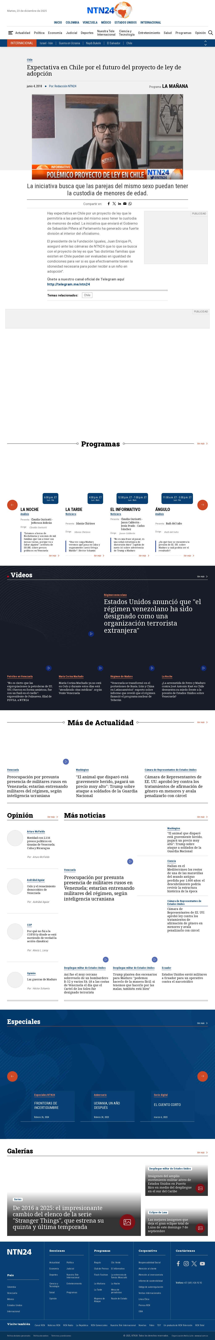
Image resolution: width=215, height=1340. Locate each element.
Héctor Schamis (41, 988)
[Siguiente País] (205, 45)
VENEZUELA (90, 22)
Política (39, 33)
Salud (168, 33)
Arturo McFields (36, 831)
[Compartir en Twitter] (114, 204)
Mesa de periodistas (116, 1291)
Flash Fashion (101, 1274)
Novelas (142, 1325)
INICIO (58, 22)
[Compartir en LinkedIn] (119, 204)
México (10, 1299)
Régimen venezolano (115, 595)
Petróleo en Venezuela (20, 676)
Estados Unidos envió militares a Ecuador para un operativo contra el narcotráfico (184, 978)
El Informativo (125, 509)
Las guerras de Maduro (42, 979)
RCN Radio (68, 1325)
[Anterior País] (205, 41)
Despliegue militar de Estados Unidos (85, 967)
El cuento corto (167, 1105)
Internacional (13, 1311)
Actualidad (22, 33)
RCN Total (199, 1325)
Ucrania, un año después (107, 1105)
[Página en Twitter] (194, 1264)
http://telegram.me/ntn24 (68, 284)
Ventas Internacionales (150, 1293)
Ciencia (171, 861)
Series (17, 1199)
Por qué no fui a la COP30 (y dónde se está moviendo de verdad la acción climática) (41, 936)
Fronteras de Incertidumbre (46, 1105)
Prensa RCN (144, 1305)
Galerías (20, 1151)
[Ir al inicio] (23, 1258)
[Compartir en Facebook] (108, 204)
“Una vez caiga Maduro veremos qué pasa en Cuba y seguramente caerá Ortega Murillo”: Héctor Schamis (84, 546)
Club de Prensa (101, 1268)
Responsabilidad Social (150, 1262)
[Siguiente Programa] (202, 505)
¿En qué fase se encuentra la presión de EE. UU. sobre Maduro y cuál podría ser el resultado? (174, 546)
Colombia (11, 1287)
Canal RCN (40, 1325)
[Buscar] (210, 33)
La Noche (30, 509)
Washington (82, 769)
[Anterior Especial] (12, 1076)
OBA (141, 1311)
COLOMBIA (72, 22)
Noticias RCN (54, 1325)
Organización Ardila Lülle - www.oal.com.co (190, 1336)
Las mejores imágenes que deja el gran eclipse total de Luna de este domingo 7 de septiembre (168, 1225)
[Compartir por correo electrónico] (124, 204)
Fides (151, 1325)
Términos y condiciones (61, 1336)
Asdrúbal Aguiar (36, 880)
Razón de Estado (119, 1298)
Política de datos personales (18, 1336)
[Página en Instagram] (186, 1264)
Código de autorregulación (151, 1287)
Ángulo (162, 509)
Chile (129, 43)
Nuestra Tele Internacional (106, 32)
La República (82, 1325)
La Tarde (74, 509)
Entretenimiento (149, 33)
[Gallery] (107, 505)
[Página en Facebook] (178, 1264)
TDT (159, 1325)
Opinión (200, 33)
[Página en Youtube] (202, 1264)
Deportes (87, 33)
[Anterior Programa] (12, 505)
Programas (183, 33)
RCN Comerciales (99, 1325)
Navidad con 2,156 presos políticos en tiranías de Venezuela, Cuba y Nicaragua (41, 843)
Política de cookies (41, 1336)
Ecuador (166, 967)
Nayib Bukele (93, 43)
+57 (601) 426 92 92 (193, 1282)
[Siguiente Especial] (202, 1076)
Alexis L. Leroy (40, 950)
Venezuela (13, 769)
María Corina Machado (71, 676)
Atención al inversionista (151, 1274)
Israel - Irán (46, 43)
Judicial (71, 33)
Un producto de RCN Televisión (178, 1325)
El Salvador (113, 43)
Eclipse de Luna (158, 1212)
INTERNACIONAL (150, 22)
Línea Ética (144, 1299)
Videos (21, 575)
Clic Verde (116, 1262)
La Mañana (175, 86)
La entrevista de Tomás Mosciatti (119, 1276)
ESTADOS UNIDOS (126, 22)
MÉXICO (106, 22)
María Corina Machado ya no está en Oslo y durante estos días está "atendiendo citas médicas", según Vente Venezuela (80, 688)
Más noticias (84, 815)
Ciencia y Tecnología (127, 32)
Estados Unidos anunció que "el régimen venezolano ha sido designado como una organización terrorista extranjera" (152, 616)
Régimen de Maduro (121, 676)
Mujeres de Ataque (99, 1300)
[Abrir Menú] (10, 33)
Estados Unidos (14, 1305)
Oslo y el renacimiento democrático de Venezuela (41, 889)
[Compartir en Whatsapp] (130, 204)
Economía (55, 33)
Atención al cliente (147, 1268)
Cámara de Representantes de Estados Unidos (171, 769)
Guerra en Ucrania (69, 43)
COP (29, 924)
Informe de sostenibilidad (151, 1281)
